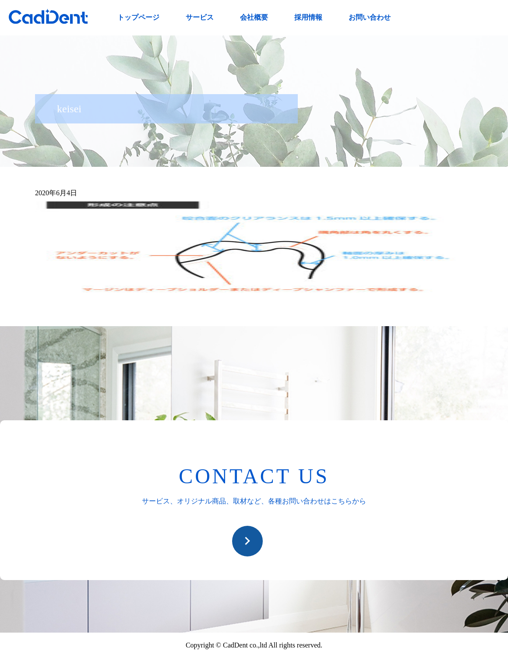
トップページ (138, 17)
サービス (200, 17)
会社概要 (254, 17)
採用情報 (308, 17)
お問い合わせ (370, 17)
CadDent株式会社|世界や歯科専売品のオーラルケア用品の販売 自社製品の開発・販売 (48, 16)
